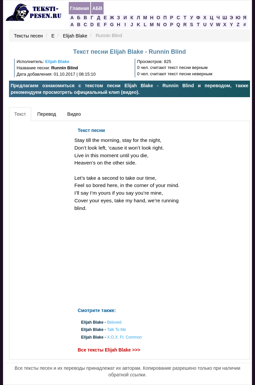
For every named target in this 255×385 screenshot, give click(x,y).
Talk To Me (116, 330)
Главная (79, 8)
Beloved (114, 322)
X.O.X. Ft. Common (124, 337)
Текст (20, 114)
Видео (74, 114)
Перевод (46, 114)
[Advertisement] (40, 223)
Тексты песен (28, 35)
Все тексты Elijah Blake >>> (109, 350)
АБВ (97, 8)
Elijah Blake (75, 35)
